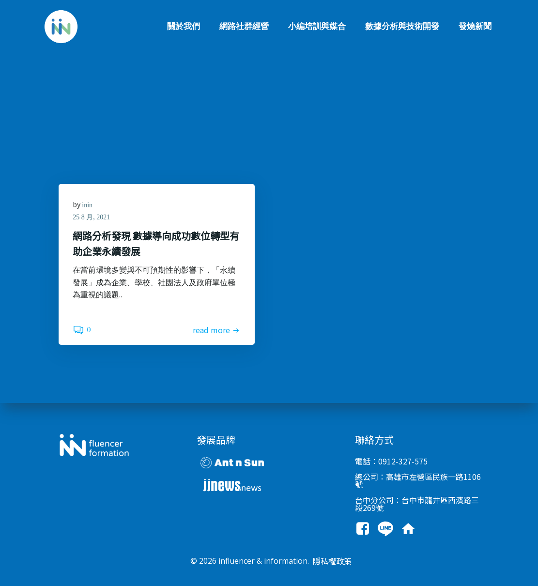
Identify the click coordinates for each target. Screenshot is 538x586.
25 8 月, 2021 (91, 217)
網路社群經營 (244, 26)
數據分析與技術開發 (403, 26)
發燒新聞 (475, 26)
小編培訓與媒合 (317, 26)
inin (87, 205)
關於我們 (184, 26)
